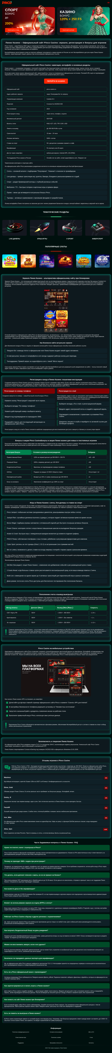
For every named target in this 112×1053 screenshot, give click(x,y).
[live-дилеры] (14, 230)
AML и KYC (91, 1032)
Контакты (91, 1043)
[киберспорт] (97, 230)
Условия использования (56, 1032)
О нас (91, 1037)
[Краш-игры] (42, 230)
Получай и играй (68, 30)
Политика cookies (56, 1037)
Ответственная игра (20, 1037)
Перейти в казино (56, 81)
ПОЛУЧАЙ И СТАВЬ (13, 30)
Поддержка (21, 1043)
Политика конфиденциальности (20, 1032)
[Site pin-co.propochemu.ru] (7, 2)
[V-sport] (70, 230)
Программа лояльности (56, 1043)
